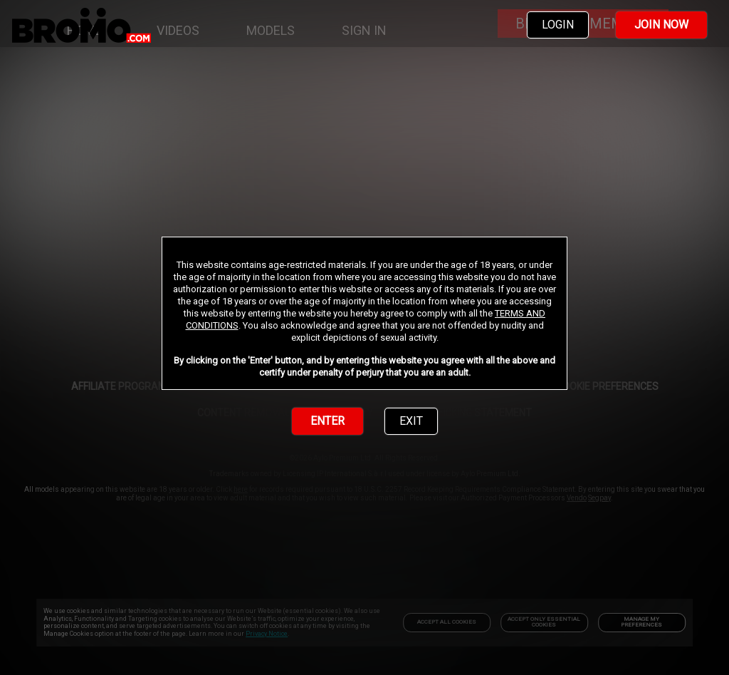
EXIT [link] (411, 421)
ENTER (327, 421)
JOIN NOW (661, 24)
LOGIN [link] (558, 24)
